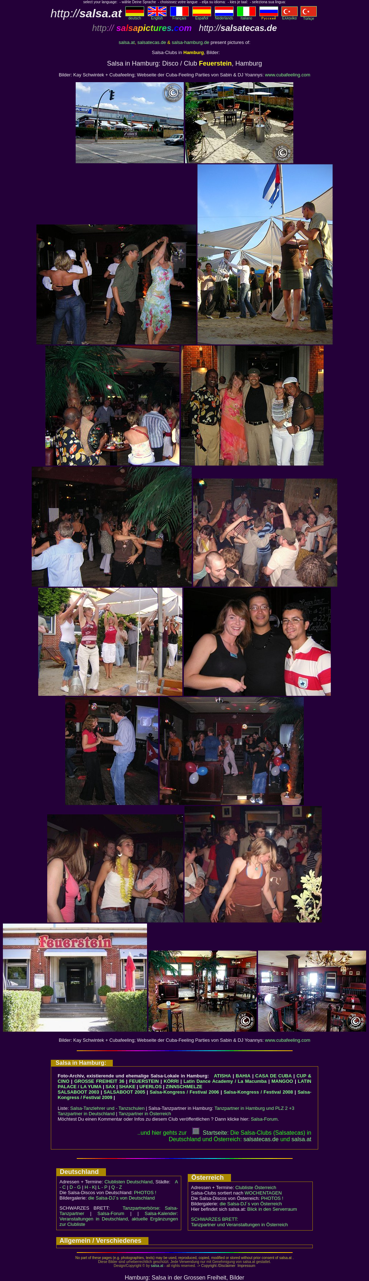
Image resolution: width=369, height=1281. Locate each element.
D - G (75, 1187)
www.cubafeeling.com (287, 74)
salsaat (301, 1139)
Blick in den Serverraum (272, 1209)
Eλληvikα (289, 16)
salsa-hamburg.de (190, 42)
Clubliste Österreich (255, 1187)
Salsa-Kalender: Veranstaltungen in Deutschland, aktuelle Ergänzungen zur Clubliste (118, 1219)
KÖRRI (171, 1081)
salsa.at (127, 42)
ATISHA (222, 1075)
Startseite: (210, 1133)
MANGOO (282, 1081)
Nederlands (224, 16)
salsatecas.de (151, 42)
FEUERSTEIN (144, 1081)
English (157, 16)
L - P (102, 1187)
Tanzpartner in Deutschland (86, 1113)
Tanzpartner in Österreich (145, 1113)
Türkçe (309, 17)
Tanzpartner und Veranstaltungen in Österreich (239, 1224)
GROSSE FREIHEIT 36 (99, 1081)
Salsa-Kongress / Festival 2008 (258, 1092)
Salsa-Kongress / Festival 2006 (184, 1092)
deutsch (134, 16)
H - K (90, 1187)
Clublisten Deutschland (129, 1181)
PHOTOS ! (145, 1192)
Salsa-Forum (264, 1119)
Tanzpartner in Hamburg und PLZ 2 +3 (254, 1108)
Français (179, 16)
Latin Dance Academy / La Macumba (225, 1081)
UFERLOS (150, 1086)
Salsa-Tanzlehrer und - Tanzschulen (107, 1108)
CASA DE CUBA (273, 1075)
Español (201, 16)
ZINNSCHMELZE (184, 1086)
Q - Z (116, 1187)
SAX (110, 1086)
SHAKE (127, 1086)
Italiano (246, 16)
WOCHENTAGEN (263, 1193)
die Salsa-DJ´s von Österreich (251, 1203)
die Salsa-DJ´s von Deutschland (121, 1198)
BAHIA (243, 1075)
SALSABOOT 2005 (124, 1092)
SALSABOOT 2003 (78, 1092)
